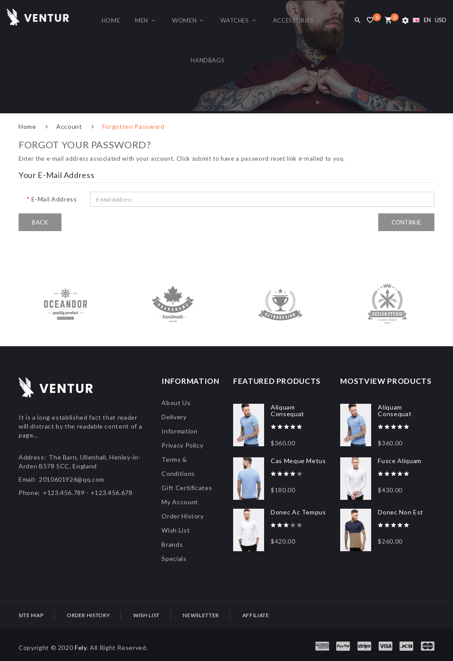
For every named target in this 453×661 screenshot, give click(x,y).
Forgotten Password (133, 126)
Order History (182, 516)
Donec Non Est (400, 512)
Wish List (175, 530)
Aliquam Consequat (287, 410)
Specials (173, 558)
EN (422, 19)
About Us (175, 402)
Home (27, 126)
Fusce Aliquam (399, 460)
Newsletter (201, 615)
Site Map (31, 615)
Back (40, 222)
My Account (179, 502)
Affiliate (255, 615)
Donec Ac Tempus (298, 512)
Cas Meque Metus (298, 460)
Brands (172, 544)
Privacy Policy (182, 445)
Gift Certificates (186, 487)
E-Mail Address (54, 199)
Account (69, 126)
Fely (81, 647)
